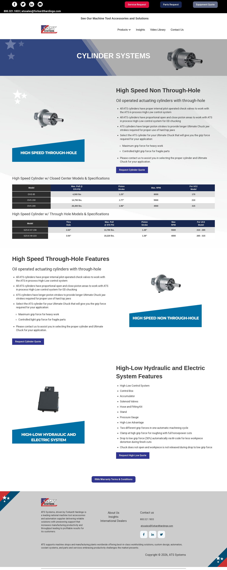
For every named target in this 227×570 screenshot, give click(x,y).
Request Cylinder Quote (132, 169)
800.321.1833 (147, 519)
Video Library (157, 29)
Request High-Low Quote (132, 455)
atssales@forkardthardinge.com (157, 525)
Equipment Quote (205, 4)
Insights (140, 29)
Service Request (137, 4)
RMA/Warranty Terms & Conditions (113, 479)
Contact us (147, 512)
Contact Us (177, 29)
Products (123, 29)
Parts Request (171, 4)
